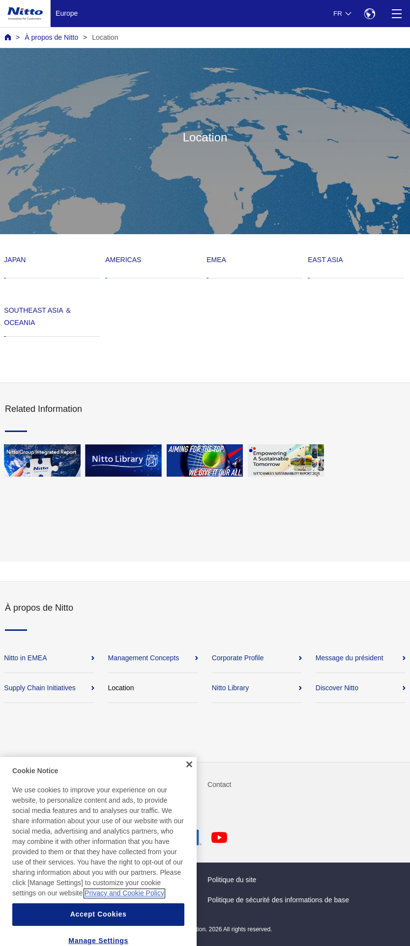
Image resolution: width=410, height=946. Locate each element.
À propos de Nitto (51, 37)
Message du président (349, 658)
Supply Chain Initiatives (40, 688)
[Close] (189, 780)
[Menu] (396, 13)
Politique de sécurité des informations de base (278, 900)
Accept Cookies (98, 930)
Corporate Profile (238, 658)
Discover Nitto (337, 688)
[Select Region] (369, 13)
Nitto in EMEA (25, 658)
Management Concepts (143, 658)
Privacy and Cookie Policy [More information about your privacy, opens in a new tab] (124, 909)
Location (105, 37)
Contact (219, 784)
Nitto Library (230, 688)
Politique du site (231, 880)
